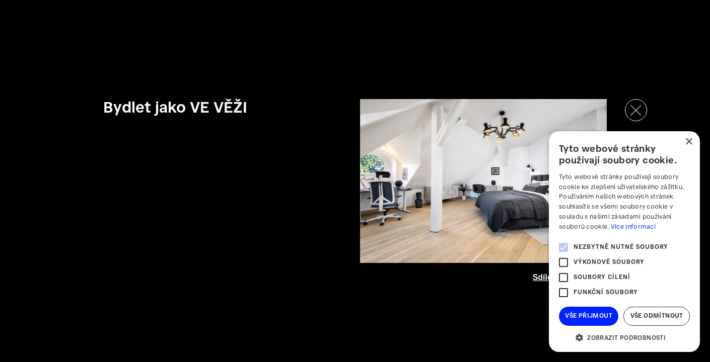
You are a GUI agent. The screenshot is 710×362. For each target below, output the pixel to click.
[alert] (624, 241)
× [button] (688, 142)
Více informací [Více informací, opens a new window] (633, 227)
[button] (624, 337)
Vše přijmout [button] (588, 316)
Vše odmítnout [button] (656, 316)
